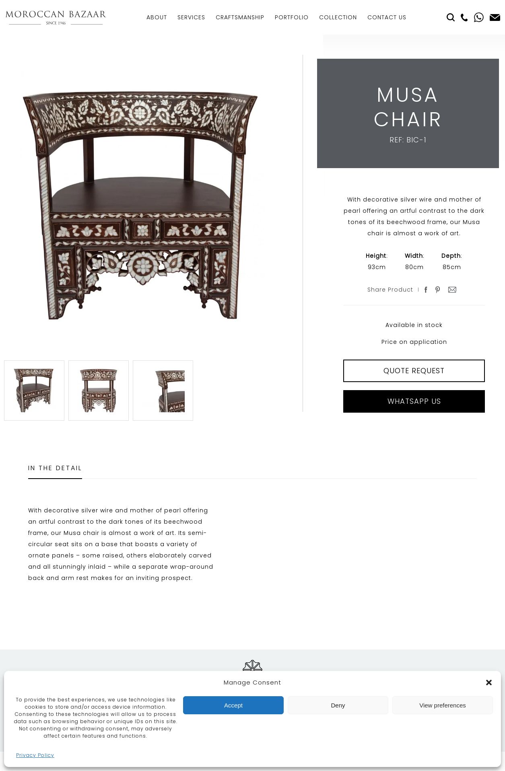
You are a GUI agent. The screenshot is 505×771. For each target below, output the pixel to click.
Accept (233, 705)
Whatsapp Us (414, 401)
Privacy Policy (35, 755)
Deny (338, 705)
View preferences (442, 705)
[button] (489, 682)
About (156, 17)
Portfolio (292, 17)
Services (191, 17)
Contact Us (386, 17)
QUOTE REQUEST (414, 371)
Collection (338, 17)
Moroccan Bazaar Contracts (55, 17)
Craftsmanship (240, 17)
